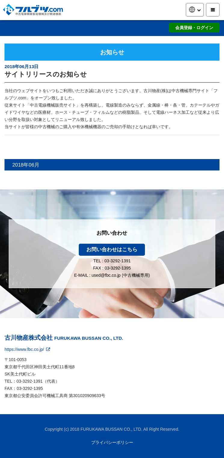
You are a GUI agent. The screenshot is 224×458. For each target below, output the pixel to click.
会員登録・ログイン (194, 27)
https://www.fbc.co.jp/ (28, 349)
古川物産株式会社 (64, 337)
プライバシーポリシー (112, 442)
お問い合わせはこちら (111, 249)
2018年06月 (25, 165)
